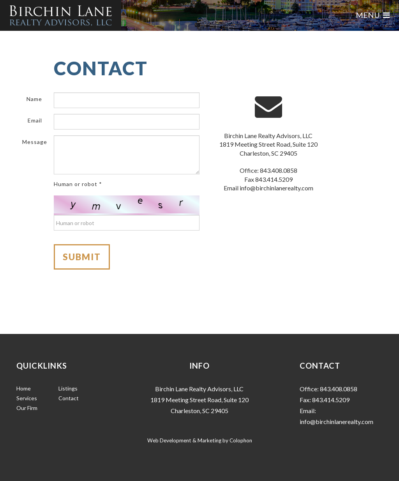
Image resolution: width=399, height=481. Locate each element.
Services (26, 398)
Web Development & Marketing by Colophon (199, 440)
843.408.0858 (278, 170)
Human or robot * (78, 184)
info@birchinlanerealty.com (276, 188)
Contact (68, 398)
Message (34, 141)
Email (35, 120)
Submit (82, 257)
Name (34, 99)
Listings (68, 388)
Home (23, 388)
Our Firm (26, 408)
